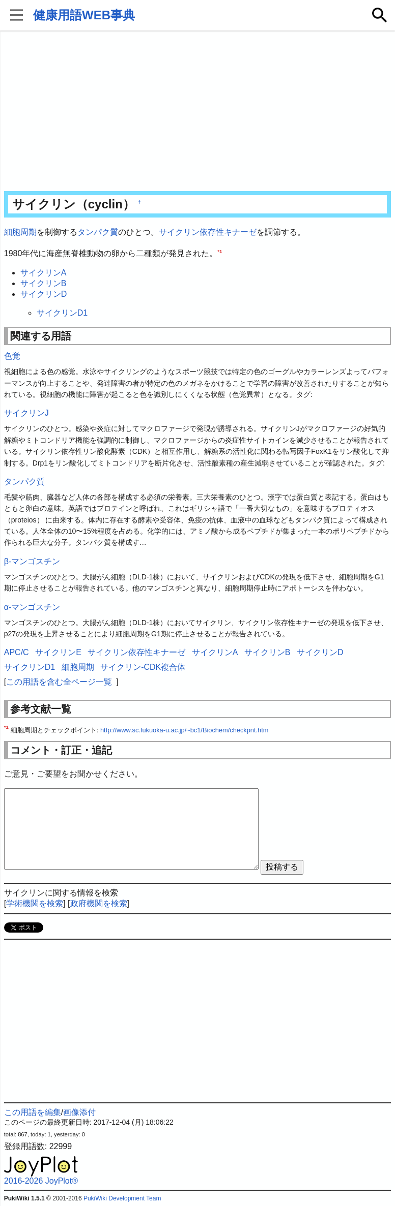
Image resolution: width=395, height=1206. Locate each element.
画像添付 (79, 1112)
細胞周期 (20, 232)
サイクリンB (43, 283)
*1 (219, 251)
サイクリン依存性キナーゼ (208, 232)
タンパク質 (97, 232)
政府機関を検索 (98, 903)
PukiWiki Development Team (122, 1198)
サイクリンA (43, 272)
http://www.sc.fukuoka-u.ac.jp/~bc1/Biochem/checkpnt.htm (184, 730)
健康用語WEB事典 (84, 15)
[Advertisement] (197, 112)
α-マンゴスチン (32, 607)
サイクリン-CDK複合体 (142, 667)
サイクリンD (43, 294)
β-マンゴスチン (32, 561)
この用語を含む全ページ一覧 (59, 681)
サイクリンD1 (62, 312)
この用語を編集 (32, 1112)
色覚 (12, 356)
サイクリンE (58, 652)
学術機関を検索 (34, 903)
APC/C (16, 652)
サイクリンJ (26, 413)
